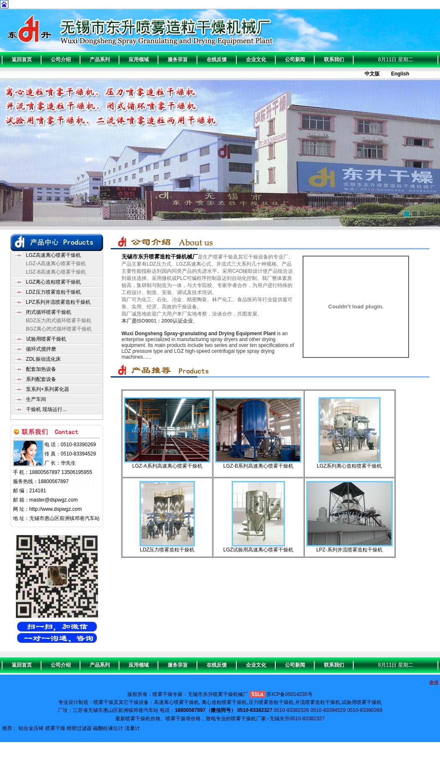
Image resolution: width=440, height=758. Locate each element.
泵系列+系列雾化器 (47, 389)
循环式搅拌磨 (41, 349)
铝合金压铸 (31, 728)
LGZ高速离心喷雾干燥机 (53, 255)
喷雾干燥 (55, 728)
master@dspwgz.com (53, 500)
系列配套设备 (41, 379)
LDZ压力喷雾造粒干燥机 (53, 292)
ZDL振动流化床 (43, 359)
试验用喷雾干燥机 (46, 339)
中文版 (372, 74)
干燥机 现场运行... (46, 409)
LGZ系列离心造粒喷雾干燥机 (349, 466)
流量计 (132, 728)
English (400, 74)
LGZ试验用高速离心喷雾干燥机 (258, 550)
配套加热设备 (41, 369)
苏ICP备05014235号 (289, 694)
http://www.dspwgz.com (55, 509)
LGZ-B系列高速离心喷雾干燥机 (258, 466)
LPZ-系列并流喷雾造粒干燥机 (349, 550)
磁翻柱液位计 (108, 728)
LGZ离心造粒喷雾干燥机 (53, 282)
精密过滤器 (79, 728)
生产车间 (36, 399)
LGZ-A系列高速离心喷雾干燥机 (167, 466)
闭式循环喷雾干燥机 (48, 312)
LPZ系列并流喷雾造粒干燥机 (58, 302)
